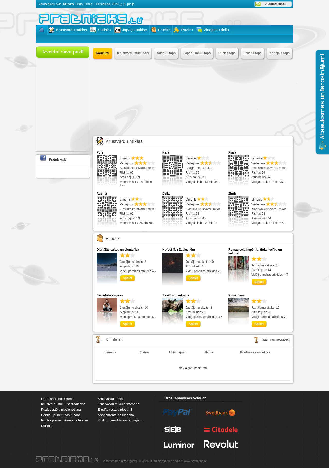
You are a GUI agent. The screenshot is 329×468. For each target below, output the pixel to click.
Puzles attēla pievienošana (61, 409)
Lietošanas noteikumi (56, 399)
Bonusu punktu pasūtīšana (61, 415)
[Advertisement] (193, 97)
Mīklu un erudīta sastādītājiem (120, 420)
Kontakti (47, 426)
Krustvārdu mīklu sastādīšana (63, 404)
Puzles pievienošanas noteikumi (65, 420)
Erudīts (113, 238)
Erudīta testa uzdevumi (115, 409)
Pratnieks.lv (57, 159)
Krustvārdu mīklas (124, 141)
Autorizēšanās (275, 4)
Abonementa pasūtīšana (116, 415)
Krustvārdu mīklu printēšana (118, 404)
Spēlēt (127, 278)
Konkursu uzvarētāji (275, 340)
